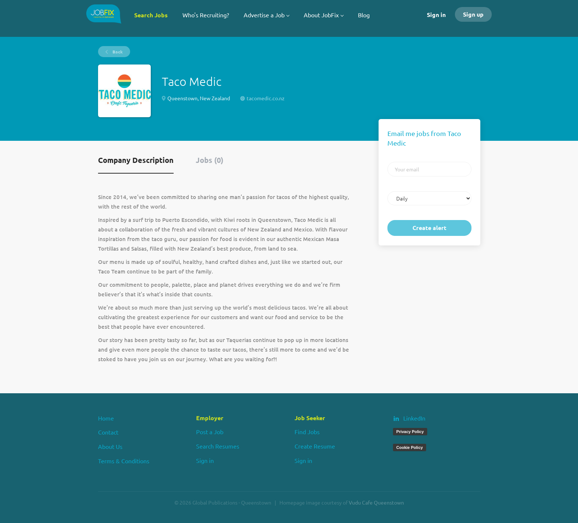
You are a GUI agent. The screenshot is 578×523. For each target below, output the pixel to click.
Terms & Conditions (123, 460)
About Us (110, 446)
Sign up (473, 14)
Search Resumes (217, 446)
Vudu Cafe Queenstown (376, 502)
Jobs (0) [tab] (209, 160)
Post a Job (209, 431)
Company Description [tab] (136, 160)
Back (117, 52)
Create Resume (315, 446)
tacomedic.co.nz (266, 98)
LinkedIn (414, 418)
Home (106, 418)
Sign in (436, 14)
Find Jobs (307, 431)
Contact (108, 432)
